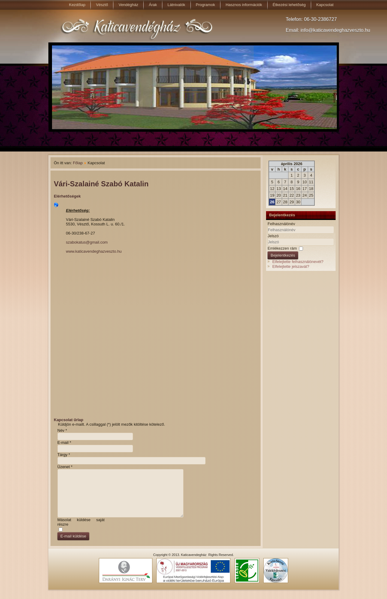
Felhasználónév (281, 223)
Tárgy (63, 454)
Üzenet (65, 466)
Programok (205, 4)
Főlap (78, 163)
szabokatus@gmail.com (87, 242)
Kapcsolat (324, 4)
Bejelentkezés (283, 255)
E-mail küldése (73, 536)
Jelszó (273, 236)
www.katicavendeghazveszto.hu (94, 251)
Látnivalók (176, 4)
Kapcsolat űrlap (68, 420)
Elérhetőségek (67, 196)
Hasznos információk (244, 4)
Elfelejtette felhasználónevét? (298, 261)
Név (62, 430)
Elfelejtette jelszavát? (290, 266)
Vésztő (102, 4)
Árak (153, 4)
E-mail (64, 442)
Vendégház (128, 4)
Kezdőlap (77, 4)
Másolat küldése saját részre (81, 522)
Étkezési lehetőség (289, 4)
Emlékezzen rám (282, 248)
